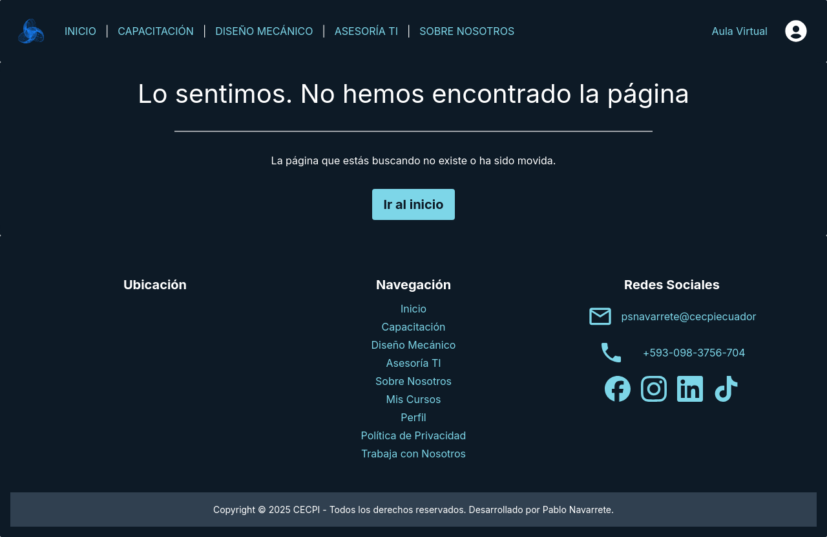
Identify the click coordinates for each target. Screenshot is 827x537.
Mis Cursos (413, 399)
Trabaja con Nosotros (413, 453)
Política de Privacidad (413, 435)
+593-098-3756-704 (694, 352)
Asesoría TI (413, 362)
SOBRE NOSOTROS (466, 31)
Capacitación (414, 326)
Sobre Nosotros (413, 381)
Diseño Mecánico (414, 344)
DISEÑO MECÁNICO (264, 31)
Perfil (413, 417)
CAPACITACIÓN (156, 31)
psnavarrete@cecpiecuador (688, 316)
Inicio (413, 308)
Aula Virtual (739, 31)
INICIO (80, 31)
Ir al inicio (413, 204)
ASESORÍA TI (366, 31)
